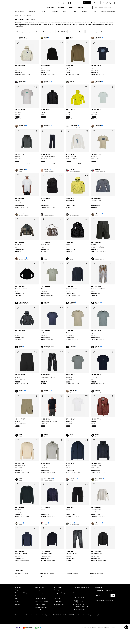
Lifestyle (80, 7)
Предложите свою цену (41, 601)
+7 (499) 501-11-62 (78, 602)
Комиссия (57, 598)
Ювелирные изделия (108, 11)
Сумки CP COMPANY (71, 573)
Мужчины (61, 7)
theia (20, 346)
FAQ (74, 593)
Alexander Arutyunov (88, 615)
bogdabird (22, 258)
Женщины (50, 7)
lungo (71, 37)
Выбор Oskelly (19, 11)
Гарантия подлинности (41, 593)
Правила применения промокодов (40, 608)
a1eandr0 (22, 81)
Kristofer (72, 169)
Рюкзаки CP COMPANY (47, 573)
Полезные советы (39, 604)
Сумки (94, 11)
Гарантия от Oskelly (21, 593)
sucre (20, 523)
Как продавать (58, 590)
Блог (16, 598)
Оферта (94, 627)
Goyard (51, 615)
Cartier (63, 615)
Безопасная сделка (40, 596)
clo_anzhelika (48, 478)
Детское (70, 7)
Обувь (74, 11)
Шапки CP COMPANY (96, 573)
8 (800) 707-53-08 (78, 597)
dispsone (47, 214)
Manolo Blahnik (78, 615)
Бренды (42, 11)
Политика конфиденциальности (106, 627)
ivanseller (22, 214)
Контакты (76, 590)
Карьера (17, 604)
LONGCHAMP (69, 615)
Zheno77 (98, 390)
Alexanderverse (100, 258)
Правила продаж (86, 627)
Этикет (17, 601)
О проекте (18, 590)
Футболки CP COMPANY (47, 576)
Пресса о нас (19, 596)
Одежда (84, 11)
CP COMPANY (20, 66)
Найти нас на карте (79, 609)
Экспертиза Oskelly (59, 593)
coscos (46, 258)
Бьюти (65, 11)
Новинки (32, 11)
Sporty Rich (97, 615)
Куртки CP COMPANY (22, 576)
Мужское (18, 15)
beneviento (98, 478)
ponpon (72, 302)
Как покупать (38, 590)
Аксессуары (54, 11)
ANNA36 (46, 169)
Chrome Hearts (35, 615)
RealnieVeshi (74, 125)
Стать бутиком (58, 601)
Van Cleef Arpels (44, 615)
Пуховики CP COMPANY (22, 573)
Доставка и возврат (40, 598)
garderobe (73, 478)
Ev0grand (22, 37)
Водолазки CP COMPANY (97, 576)
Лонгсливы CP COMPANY (73, 576)
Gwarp (72, 523)
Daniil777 (72, 81)
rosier (46, 37)
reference (98, 37)
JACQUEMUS (57, 615)
